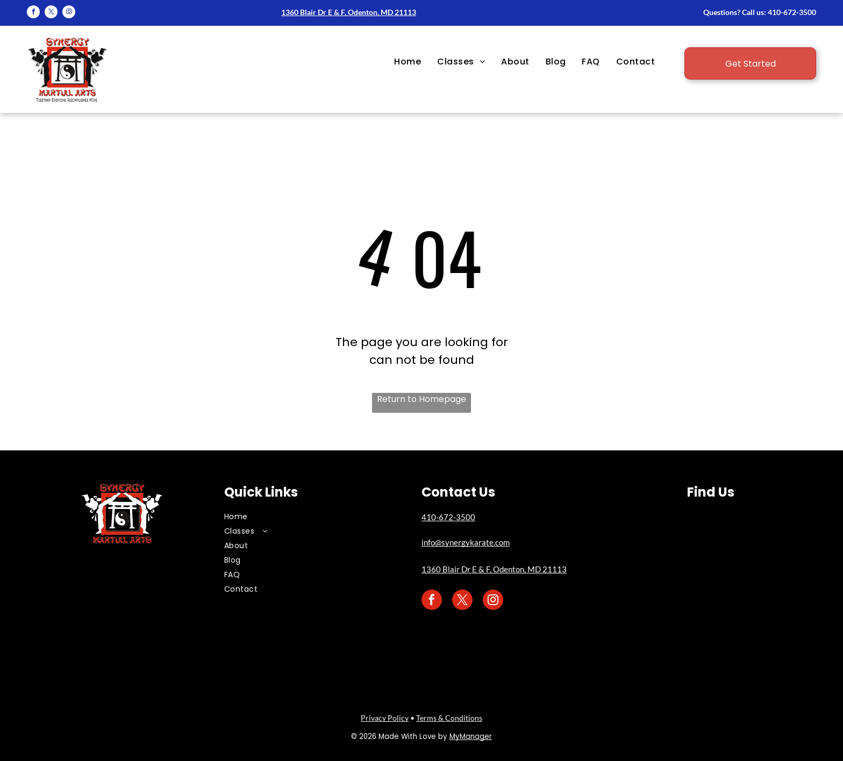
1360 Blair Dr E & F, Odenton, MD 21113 (348, 12)
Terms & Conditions (449, 717)
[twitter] (51, 13)
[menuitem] (407, 61)
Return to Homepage (421, 399)
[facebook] (33, 13)
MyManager (470, 736)
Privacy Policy (385, 717)
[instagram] (68, 13)
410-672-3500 (792, 12)
